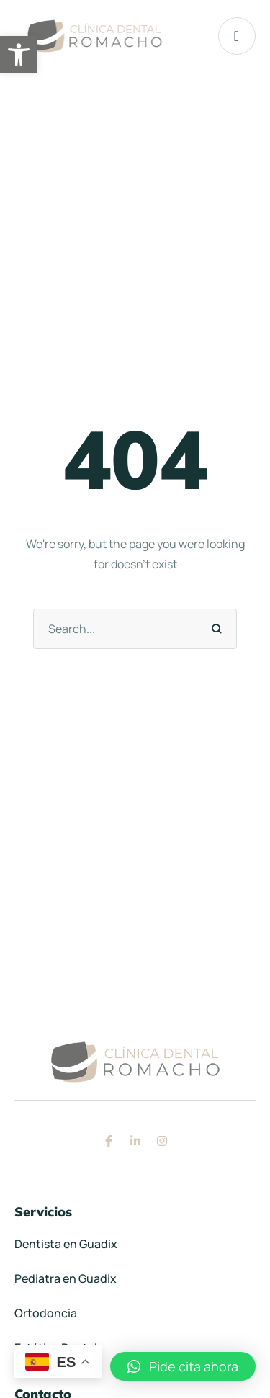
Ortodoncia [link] (45, 1313)
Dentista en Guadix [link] (65, 1244)
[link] (18, 54)
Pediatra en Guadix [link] (65, 1278)
